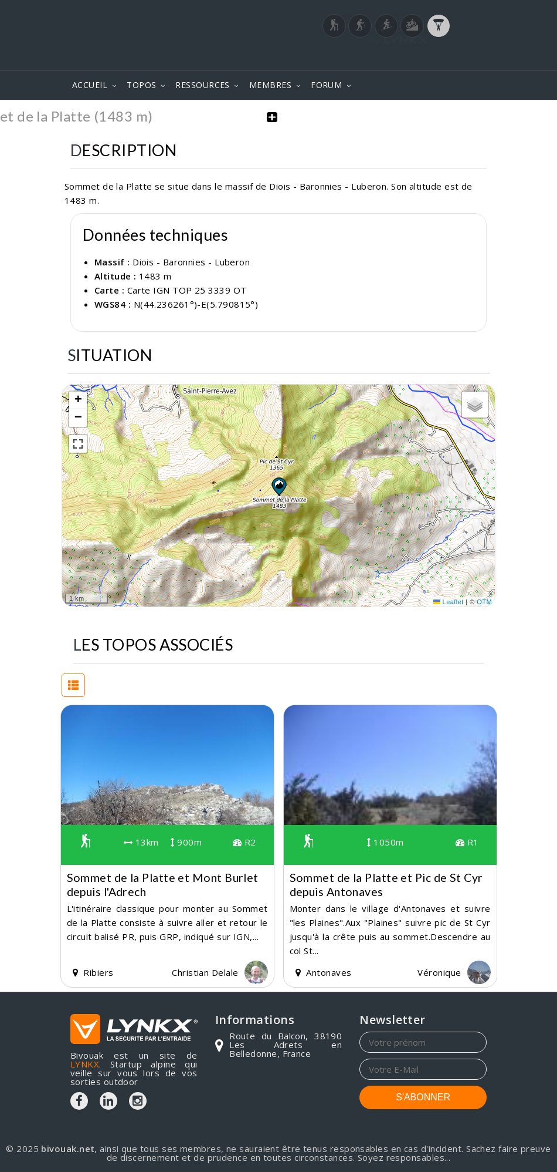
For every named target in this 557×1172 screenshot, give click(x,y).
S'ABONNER (423, 1097)
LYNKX (84, 1064)
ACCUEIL (89, 84)
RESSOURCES (202, 84)
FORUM (326, 84)
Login (429, 52)
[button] (278, 486)
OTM (484, 601)
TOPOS (141, 84)
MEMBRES (270, 84)
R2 (244, 842)
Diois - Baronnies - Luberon (191, 261)
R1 (467, 842)
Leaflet (448, 601)
